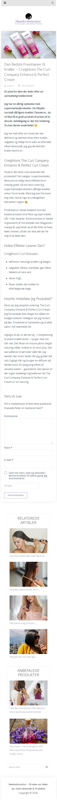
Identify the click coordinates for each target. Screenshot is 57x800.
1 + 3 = (8, 486)
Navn (8, 447)
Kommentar (11, 416)
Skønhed (30, 85)
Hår (23, 85)
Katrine (10, 85)
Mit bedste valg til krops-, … (23, 623)
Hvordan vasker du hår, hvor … (25, 589)
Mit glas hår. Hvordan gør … (24, 656)
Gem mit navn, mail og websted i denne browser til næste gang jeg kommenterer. (28, 475)
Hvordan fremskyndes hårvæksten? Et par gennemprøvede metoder (27, 710)
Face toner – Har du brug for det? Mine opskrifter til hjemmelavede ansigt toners (26, 750)
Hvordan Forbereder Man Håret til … (28, 555)
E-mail (8, 460)
